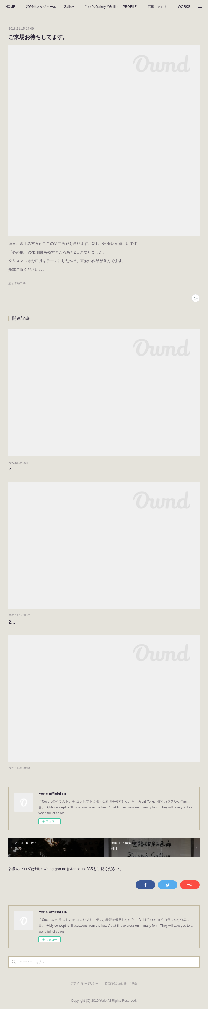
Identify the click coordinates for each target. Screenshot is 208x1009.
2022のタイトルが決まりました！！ (43, 622)
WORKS (184, 7)
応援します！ (157, 7)
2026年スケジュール (41, 7)
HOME (10, 7)
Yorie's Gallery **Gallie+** (101, 7)
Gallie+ (69, 7)
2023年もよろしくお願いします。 (41, 469)
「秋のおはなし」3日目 (31, 775)
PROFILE (130, 7)
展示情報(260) (16, 283)
